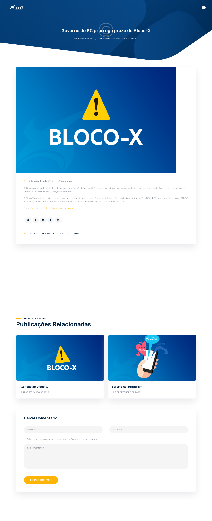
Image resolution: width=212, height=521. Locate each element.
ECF (61, 233)
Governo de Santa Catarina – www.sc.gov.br (52, 208)
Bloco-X (33, 233)
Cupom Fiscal (48, 233)
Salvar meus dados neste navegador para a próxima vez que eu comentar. (62, 439)
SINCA (77, 233)
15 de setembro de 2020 (36, 392)
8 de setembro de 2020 (127, 392)
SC (68, 233)
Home (76, 38)
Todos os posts (88, 38)
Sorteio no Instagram (127, 386)
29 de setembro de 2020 (40, 181)
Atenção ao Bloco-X (34, 386)
